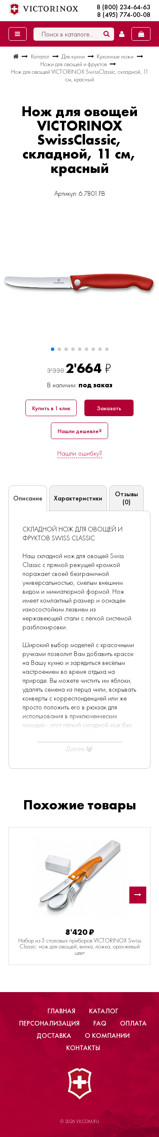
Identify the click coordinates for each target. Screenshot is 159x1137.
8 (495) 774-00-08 (124, 14)
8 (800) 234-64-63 (124, 7)
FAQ (99, 1023)
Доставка (53, 1035)
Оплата (133, 1023)
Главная (61, 1010)
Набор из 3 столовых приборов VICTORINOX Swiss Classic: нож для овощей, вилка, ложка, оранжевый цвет (79, 946)
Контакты (83, 1047)
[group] (79, 282)
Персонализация (49, 1023)
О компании (107, 1035)
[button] (52, 349)
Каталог (103, 1010)
